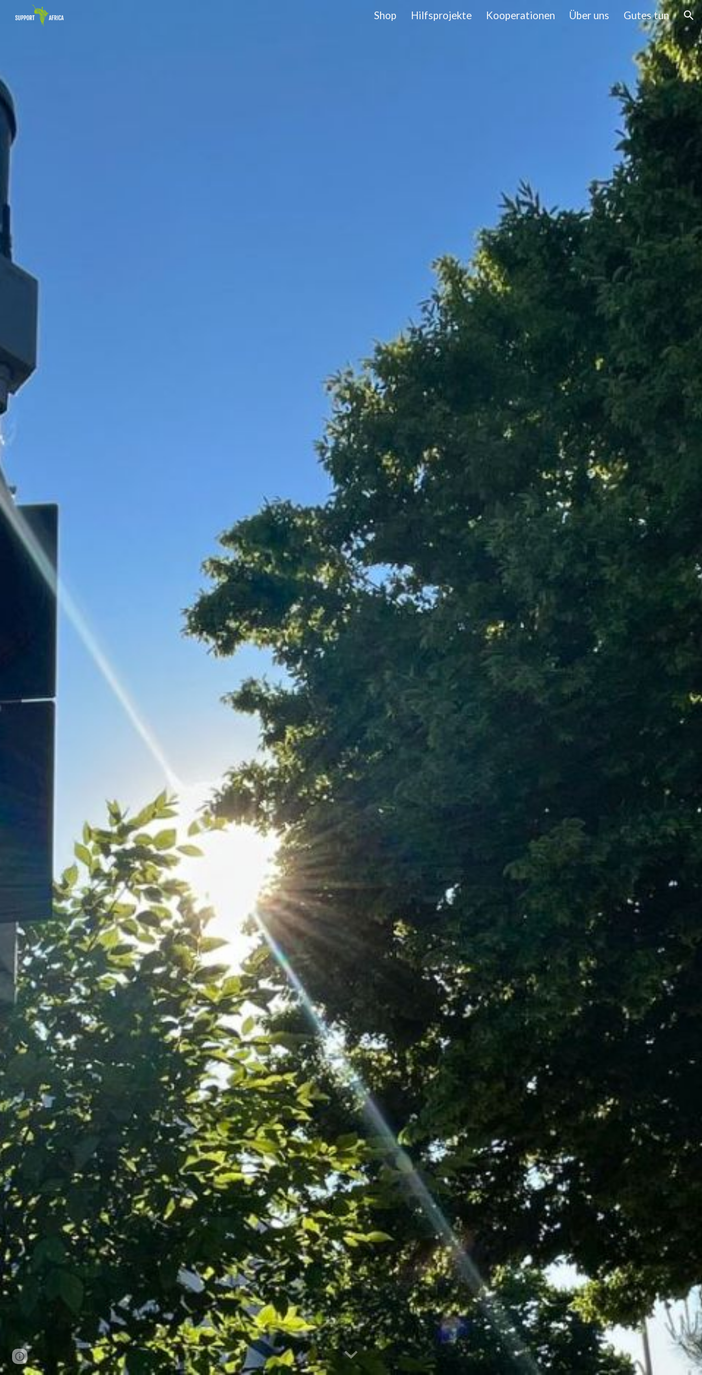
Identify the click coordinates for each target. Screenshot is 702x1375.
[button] (689, 15)
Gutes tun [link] (646, 15)
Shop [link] (385, 15)
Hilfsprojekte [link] (441, 15)
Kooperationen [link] (520, 15)
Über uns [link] (589, 15)
